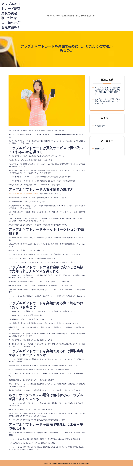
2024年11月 (99, 149)
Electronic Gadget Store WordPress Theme (60, 463)
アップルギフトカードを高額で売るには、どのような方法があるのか (70, 16)
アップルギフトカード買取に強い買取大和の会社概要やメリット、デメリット (107, 101)
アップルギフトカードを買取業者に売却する (24, 194)
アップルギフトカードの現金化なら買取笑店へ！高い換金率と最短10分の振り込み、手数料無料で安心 (107, 91)
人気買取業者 (100, 126)
